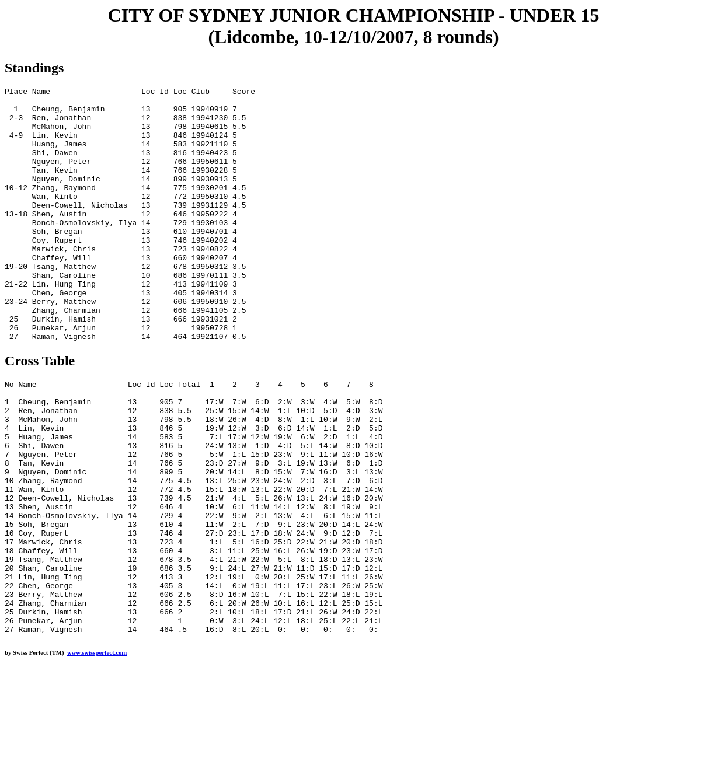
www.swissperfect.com (97, 753)
